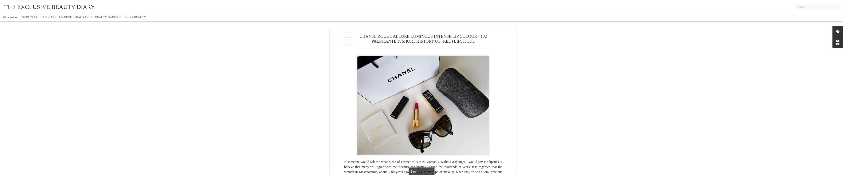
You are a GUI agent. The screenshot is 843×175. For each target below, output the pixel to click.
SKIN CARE (30, 17)
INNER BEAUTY (135, 17)
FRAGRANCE (83, 17)
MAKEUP (65, 17)
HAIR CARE (48, 17)
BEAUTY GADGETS (108, 17)
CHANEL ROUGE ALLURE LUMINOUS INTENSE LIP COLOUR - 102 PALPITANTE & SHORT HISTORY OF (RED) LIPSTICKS (423, 38)
